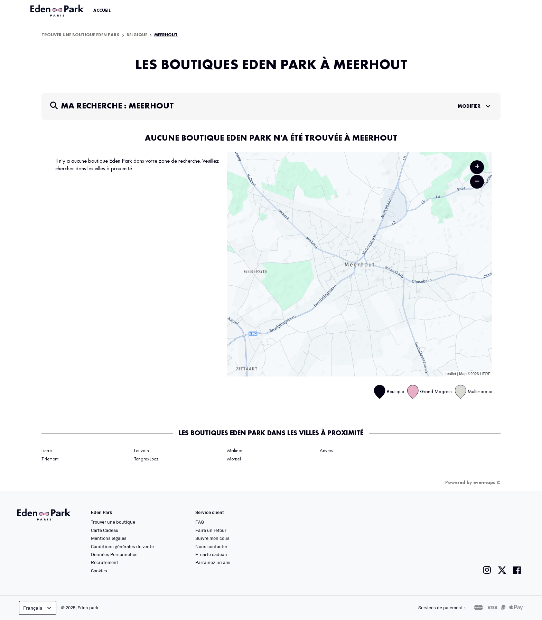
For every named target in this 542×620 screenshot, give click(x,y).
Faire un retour (210, 530)
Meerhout (166, 35)
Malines (234, 450)
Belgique (137, 35)
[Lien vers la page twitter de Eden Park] (502, 570)
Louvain (141, 450)
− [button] (477, 181)
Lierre (46, 450)
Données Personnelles (114, 554)
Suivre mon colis (212, 538)
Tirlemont (49, 459)
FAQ (199, 522)
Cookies (99, 570)
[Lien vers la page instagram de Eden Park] (487, 570)
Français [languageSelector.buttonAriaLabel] (38, 607)
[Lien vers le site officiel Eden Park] (57, 10)
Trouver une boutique (113, 522)
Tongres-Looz (146, 459)
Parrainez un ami (213, 562)
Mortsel (234, 459)
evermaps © (487, 482)
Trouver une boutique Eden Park (80, 35)
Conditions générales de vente (122, 546)
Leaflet (450, 374)
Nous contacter (211, 546)
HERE (485, 374)
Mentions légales (109, 538)
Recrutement (104, 562)
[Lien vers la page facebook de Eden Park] (517, 570)
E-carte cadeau (211, 554)
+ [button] (477, 167)
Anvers (326, 450)
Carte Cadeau (105, 530)
